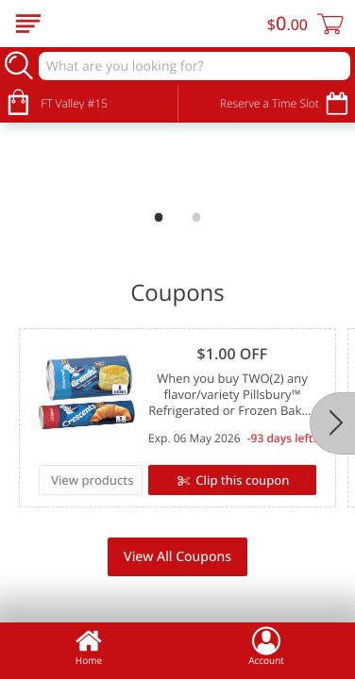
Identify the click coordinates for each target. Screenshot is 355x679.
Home (89, 646)
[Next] (332, 423)
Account (266, 646)
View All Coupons (177, 557)
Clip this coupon (241, 480)
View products (92, 480)
